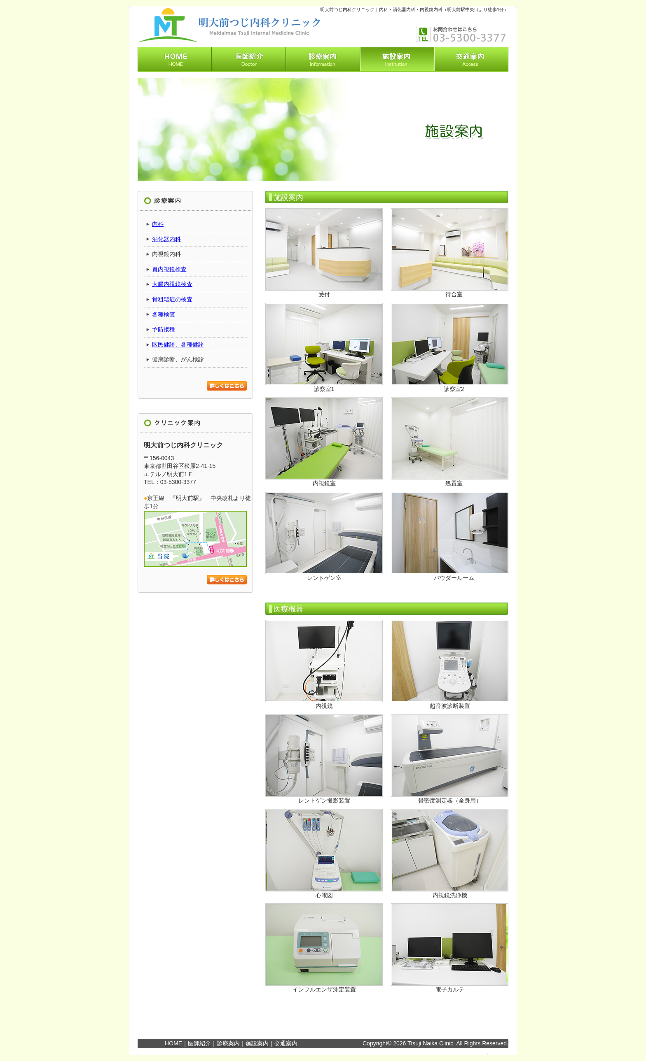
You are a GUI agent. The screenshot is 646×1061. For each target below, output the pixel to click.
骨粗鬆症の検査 (172, 299)
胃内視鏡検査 (169, 269)
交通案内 (285, 1043)
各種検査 (163, 314)
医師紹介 (199, 1043)
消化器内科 (166, 239)
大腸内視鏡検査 (172, 284)
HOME (173, 1043)
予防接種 (163, 329)
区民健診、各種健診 (178, 344)
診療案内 (228, 1043)
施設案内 (257, 1043)
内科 (158, 224)
